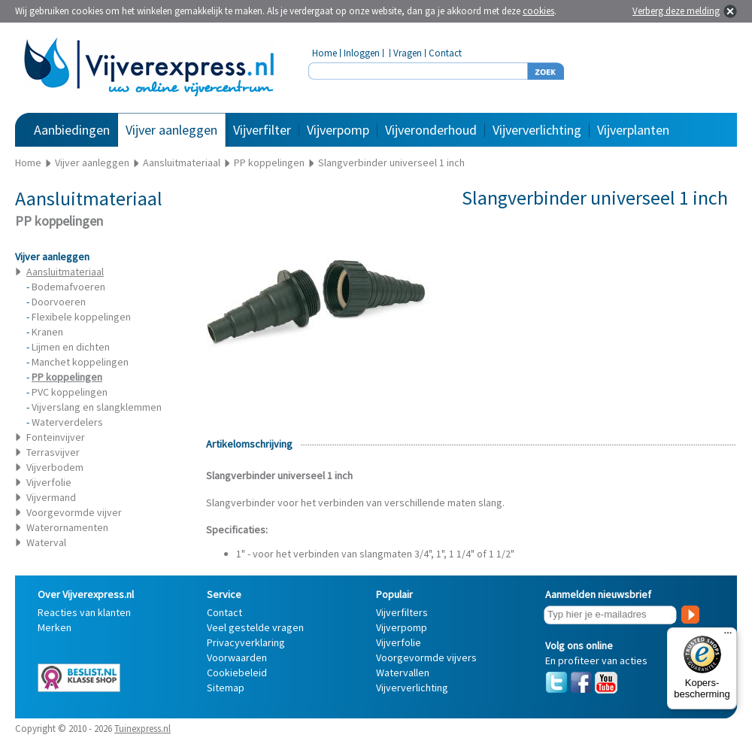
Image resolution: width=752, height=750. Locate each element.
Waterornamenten (67, 527)
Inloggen (362, 53)
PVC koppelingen (70, 392)
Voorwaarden (237, 657)
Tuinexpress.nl (142, 728)
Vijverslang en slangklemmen (97, 407)
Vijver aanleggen (171, 129)
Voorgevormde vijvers (426, 657)
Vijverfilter (262, 129)
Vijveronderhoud (431, 129)
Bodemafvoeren (68, 286)
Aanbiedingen (72, 129)
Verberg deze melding (676, 11)
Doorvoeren (59, 301)
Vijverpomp (338, 129)
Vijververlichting (537, 129)
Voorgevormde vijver (74, 512)
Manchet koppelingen (80, 362)
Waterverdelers (67, 422)
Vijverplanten (633, 129)
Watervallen (402, 672)
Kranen (47, 332)
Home (324, 53)
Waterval (46, 542)
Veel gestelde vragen (255, 627)
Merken (54, 627)
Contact (445, 53)
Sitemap (225, 687)
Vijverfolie (48, 482)
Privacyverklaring (246, 642)
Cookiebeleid (237, 672)
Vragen (407, 53)
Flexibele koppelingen (81, 316)
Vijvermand (51, 497)
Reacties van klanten (84, 612)
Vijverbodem (54, 467)
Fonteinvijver (55, 437)
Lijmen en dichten (71, 347)
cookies (538, 11)
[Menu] (728, 636)
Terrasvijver (53, 452)
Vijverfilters (402, 612)
